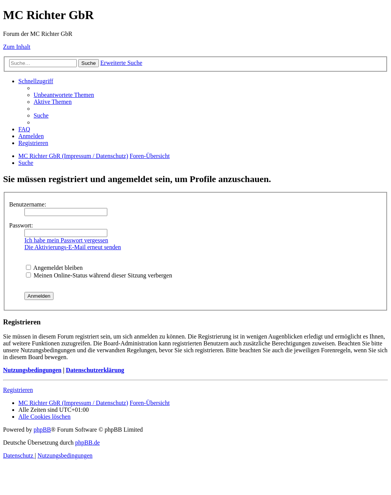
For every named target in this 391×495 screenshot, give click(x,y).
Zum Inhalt (17, 47)
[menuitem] (64, 95)
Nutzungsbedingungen (32, 370)
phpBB (42, 429)
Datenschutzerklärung (95, 370)
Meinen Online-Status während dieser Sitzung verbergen (99, 275)
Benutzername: (27, 204)
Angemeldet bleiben (54, 267)
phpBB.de (87, 442)
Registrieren (18, 390)
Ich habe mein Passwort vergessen (66, 240)
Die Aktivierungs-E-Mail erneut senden (72, 247)
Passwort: (21, 225)
